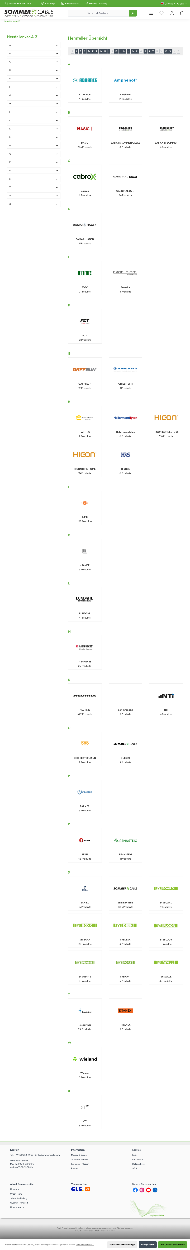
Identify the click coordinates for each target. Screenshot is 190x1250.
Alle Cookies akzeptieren (172, 1244)
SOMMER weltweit (80, 1159)
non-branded (125, 709)
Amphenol (125, 94)
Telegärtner (84, 1024)
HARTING (84, 431)
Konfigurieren (147, 1244)
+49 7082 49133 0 (25, 3)
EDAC (85, 287)
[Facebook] (135, 1190)
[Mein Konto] (172, 13)
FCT (84, 335)
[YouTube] (148, 1190)
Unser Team (16, 1193)
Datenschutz (138, 1163)
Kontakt (14, 1149)
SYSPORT (125, 976)
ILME (85, 517)
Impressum (137, 1159)
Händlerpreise (72, 3)
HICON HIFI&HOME (85, 468)
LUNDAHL (85, 613)
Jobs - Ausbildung (18, 1198)
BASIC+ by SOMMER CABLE (166, 142)
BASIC (84, 142)
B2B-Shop (50, 3)
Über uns (14, 1189)
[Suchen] (133, 13)
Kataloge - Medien (80, 1163)
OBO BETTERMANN (85, 758)
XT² (85, 1121)
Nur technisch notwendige (122, 1244)
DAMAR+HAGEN (84, 239)
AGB (134, 1168)
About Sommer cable (22, 1184)
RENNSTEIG (125, 854)
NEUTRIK (85, 709)
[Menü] (151, 13)
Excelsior (125, 287)
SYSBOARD (166, 902)
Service (136, 1149)
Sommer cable (125, 902)
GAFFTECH (84, 383)
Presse (74, 1168)
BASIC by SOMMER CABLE (125, 142)
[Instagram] (142, 1190)
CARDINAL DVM (125, 190)
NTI (166, 709)
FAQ (134, 1154)
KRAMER (85, 565)
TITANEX (125, 1024)
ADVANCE (85, 94)
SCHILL (85, 902)
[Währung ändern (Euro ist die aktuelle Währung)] (182, 3)
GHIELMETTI (125, 383)
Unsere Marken (17, 1207)
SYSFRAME (85, 976)
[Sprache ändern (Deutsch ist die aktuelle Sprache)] (168, 3)
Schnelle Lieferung (98, 3)
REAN (85, 854)
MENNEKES (84, 661)
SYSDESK (125, 939)
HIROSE (125, 468)
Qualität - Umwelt (19, 1202)
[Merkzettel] (161, 13)
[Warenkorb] (182, 13)
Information (78, 1149)
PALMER (84, 806)
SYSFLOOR (166, 939)
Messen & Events (79, 1154)
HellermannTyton (125, 431)
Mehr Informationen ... (85, 1244)
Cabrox (85, 190)
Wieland (84, 1073)
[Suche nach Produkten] (98, 13)
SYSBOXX (84, 939)
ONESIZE (125, 758)
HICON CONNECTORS (166, 431)
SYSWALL (166, 976)
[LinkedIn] (155, 1190)
